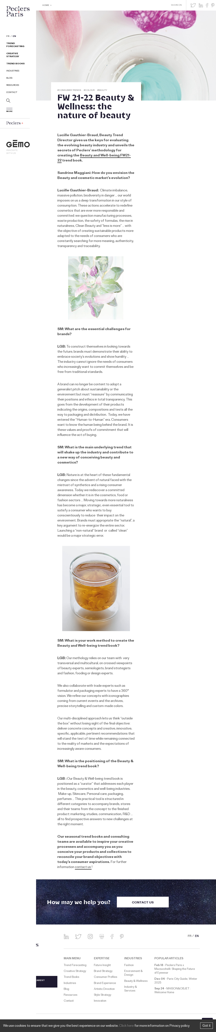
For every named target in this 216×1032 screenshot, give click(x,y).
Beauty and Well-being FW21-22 (94, 158)
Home (45, 5)
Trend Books (15, 64)
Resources (12, 85)
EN (14, 36)
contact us (83, 867)
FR (7, 36)
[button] (193, 5)
